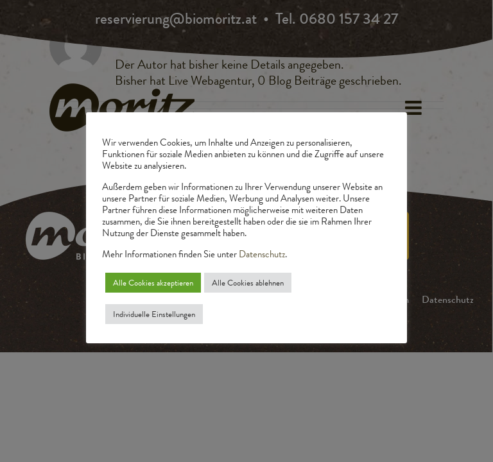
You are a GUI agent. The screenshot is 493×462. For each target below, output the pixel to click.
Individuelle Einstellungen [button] (154, 314)
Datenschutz (262, 254)
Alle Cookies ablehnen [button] (248, 283)
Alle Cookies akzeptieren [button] (153, 283)
